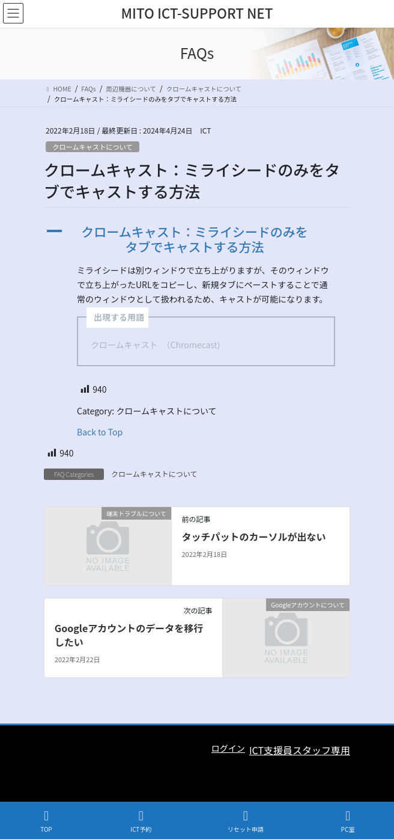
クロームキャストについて (92, 147)
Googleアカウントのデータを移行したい (129, 634)
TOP (46, 821)
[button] (197, 239)
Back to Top (100, 432)
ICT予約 (140, 821)
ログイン (228, 748)
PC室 (347, 821)
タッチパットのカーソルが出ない (253, 536)
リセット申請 (246, 821)
